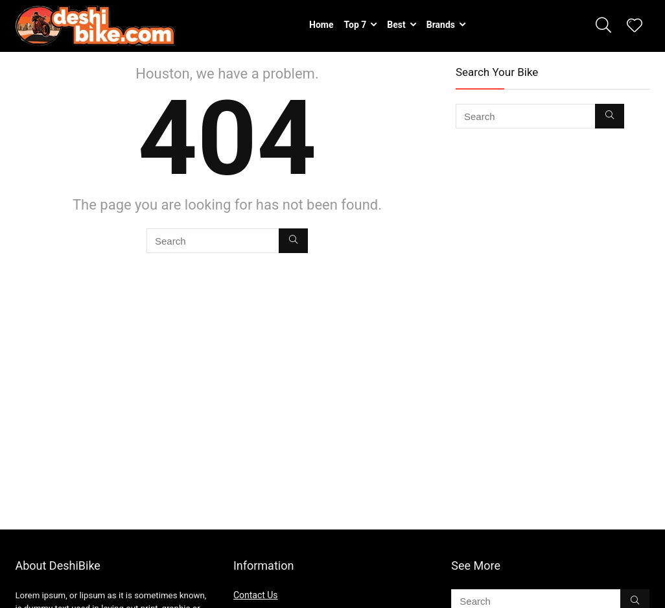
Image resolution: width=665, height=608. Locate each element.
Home (321, 24)
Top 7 (355, 24)
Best (396, 24)
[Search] (293, 240)
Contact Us (255, 595)
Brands (440, 24)
